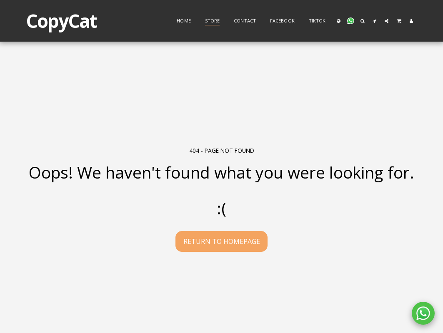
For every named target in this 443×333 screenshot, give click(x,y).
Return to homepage (221, 241)
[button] (350, 21)
